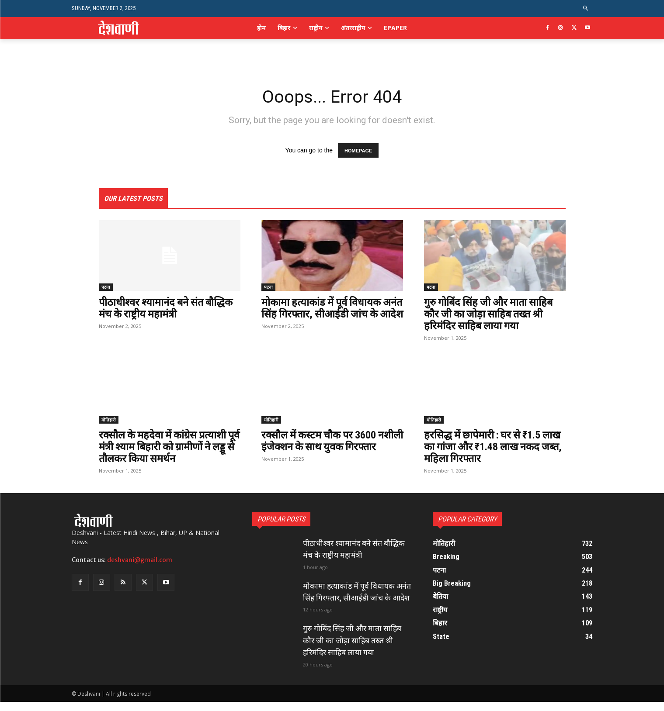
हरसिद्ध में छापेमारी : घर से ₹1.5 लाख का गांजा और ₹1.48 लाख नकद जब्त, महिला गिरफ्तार (494, 446)
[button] (585, 8)
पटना (105, 287)
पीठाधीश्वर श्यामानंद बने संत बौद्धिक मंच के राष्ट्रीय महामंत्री (167, 308)
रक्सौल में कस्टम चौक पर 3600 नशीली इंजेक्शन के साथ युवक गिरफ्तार (320, 446)
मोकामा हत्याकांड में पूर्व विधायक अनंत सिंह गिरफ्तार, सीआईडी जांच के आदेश (327, 314)
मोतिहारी (108, 419)
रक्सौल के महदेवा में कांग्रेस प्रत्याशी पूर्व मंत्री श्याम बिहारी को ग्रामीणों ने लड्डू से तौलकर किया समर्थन (164, 446)
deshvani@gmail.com (139, 559)
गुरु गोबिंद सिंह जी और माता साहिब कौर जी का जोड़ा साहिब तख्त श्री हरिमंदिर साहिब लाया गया (491, 314)
